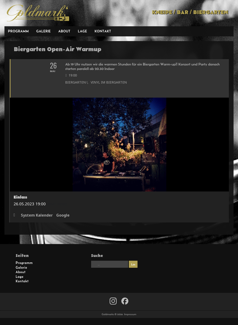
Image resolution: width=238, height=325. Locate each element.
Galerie (43, 31)
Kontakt (103, 31)
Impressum (130, 314)
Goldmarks (38, 13)
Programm (18, 31)
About (64, 31)
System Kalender (37, 215)
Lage (82, 31)
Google (63, 215)
